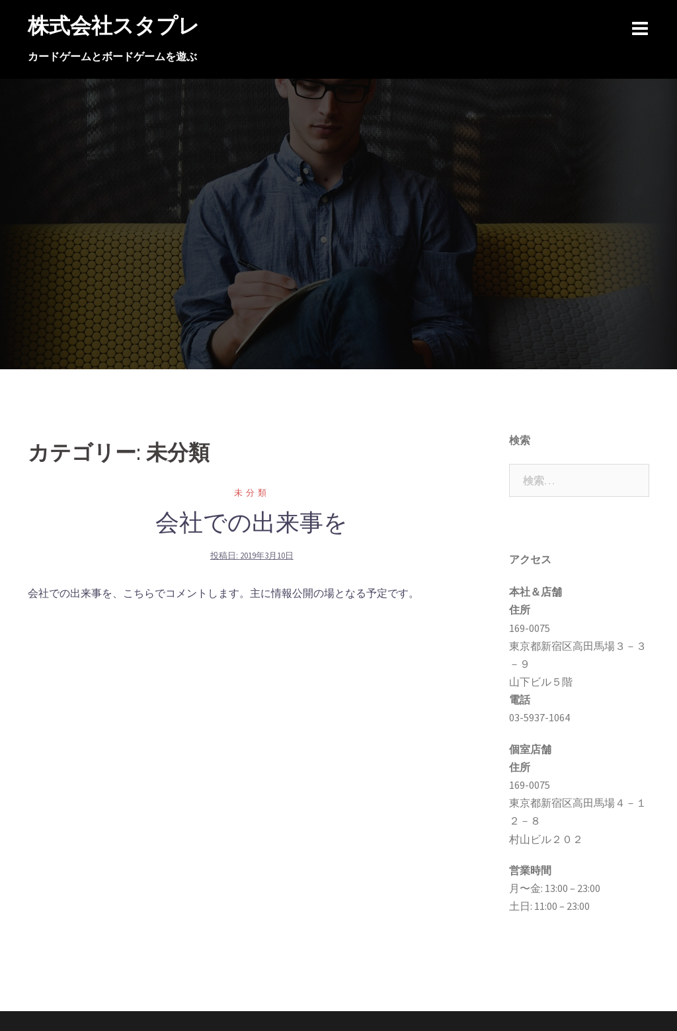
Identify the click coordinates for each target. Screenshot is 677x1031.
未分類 (252, 492)
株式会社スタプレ (114, 25)
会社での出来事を (251, 522)
